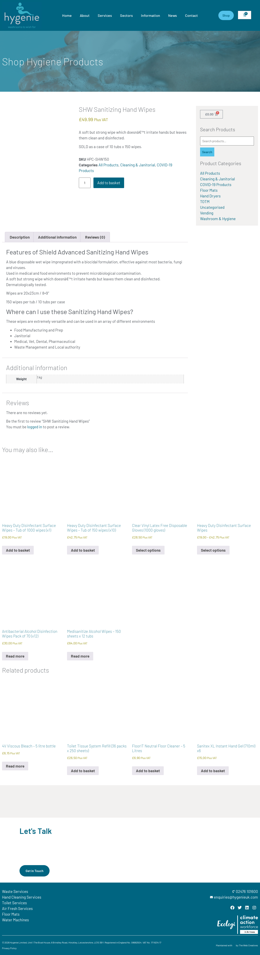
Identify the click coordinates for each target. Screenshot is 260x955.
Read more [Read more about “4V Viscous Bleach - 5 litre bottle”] (15, 766)
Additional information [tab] (57, 237)
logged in (34, 426)
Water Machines (15, 919)
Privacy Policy (9, 948)
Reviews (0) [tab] (95, 237)
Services (105, 15)
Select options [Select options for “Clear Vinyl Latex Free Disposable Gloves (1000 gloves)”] (148, 550)
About (85, 15)
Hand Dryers (210, 196)
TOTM (205, 201)
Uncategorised (212, 207)
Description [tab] (20, 237)
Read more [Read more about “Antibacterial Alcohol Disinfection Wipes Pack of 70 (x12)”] (15, 656)
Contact (191, 15)
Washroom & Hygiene (218, 218)
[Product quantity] (85, 183)
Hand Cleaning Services (21, 897)
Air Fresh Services (17, 908)
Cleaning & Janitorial (137, 165)
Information (150, 15)
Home (67, 15)
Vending (206, 213)
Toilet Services (14, 902)
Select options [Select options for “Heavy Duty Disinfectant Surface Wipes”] (213, 550)
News (172, 15)
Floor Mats (209, 190)
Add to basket (108, 182)
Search (207, 152)
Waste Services (15, 891)
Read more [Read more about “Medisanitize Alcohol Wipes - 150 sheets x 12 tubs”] (80, 656)
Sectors (126, 15)
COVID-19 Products (215, 184)
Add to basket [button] (18, 550)
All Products (108, 165)
